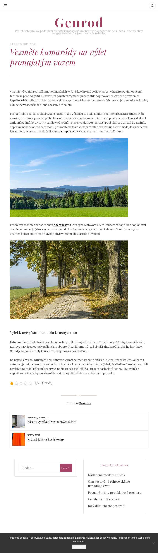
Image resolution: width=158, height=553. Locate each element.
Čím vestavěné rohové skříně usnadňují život (109, 483)
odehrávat (60, 225)
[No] (153, 543)
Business (30, 44)
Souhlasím (79, 546)
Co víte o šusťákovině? (103, 499)
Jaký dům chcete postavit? (106, 506)
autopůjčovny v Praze (74, 131)
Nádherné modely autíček (106, 475)
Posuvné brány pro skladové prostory (114, 492)
